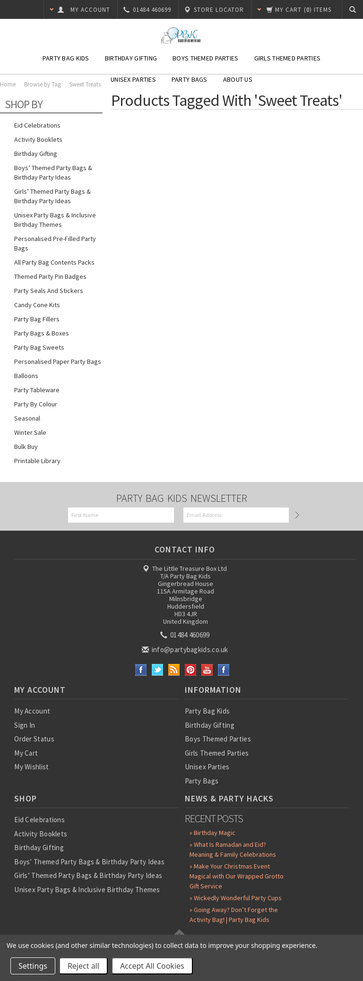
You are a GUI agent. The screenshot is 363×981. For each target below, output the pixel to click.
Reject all (83, 966)
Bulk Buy (26, 446)
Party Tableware (37, 390)
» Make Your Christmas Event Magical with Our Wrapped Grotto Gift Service (237, 876)
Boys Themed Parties (205, 58)
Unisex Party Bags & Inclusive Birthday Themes (55, 220)
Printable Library (37, 460)
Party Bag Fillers (37, 319)
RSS (174, 670)
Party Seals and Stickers (48, 290)
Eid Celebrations (37, 125)
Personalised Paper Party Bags (57, 361)
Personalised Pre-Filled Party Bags (55, 243)
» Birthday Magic (212, 832)
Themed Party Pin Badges (50, 276)
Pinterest (191, 670)
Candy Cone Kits (37, 305)
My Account (32, 710)
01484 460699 (186, 634)
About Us (237, 79)
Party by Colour (35, 404)
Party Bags (189, 79)
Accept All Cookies (152, 966)
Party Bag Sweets (39, 347)
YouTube (207, 670)
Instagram (224, 670)
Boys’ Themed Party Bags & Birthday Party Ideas (53, 172)
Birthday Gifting (131, 58)
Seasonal (27, 418)
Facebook (141, 670)
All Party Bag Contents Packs (54, 262)
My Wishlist (31, 766)
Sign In (24, 725)
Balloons (26, 375)
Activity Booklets (38, 139)
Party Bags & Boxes (41, 333)
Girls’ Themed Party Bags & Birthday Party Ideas (52, 196)
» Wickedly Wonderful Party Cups (236, 898)
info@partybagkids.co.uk (185, 649)
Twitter (158, 670)
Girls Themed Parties (287, 58)
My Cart (26, 753)
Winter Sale (30, 432)
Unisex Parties (133, 79)
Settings (32, 966)
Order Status (34, 738)
